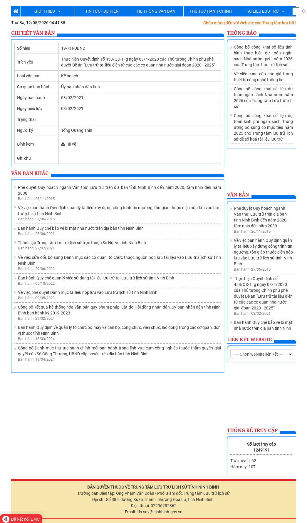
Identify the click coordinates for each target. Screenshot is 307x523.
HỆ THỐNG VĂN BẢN (156, 11)
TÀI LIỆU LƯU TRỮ (265, 11)
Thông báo (242, 33)
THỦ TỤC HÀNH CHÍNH (210, 11)
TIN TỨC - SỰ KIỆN (102, 11)
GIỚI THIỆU (47, 11)
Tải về (68, 144)
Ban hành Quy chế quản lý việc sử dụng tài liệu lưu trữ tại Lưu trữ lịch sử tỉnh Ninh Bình (96, 278)
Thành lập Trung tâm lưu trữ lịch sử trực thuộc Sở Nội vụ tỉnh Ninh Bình (82, 242)
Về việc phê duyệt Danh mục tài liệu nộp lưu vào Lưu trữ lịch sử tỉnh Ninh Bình (87, 292)
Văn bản (238, 194)
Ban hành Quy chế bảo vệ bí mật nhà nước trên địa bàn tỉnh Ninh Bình (81, 228)
